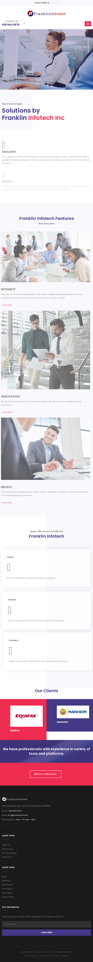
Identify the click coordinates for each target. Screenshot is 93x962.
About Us (6, 845)
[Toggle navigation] (88, 23)
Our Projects (7, 889)
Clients (12, 600)
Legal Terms (45, 956)
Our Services (7, 849)
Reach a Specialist (45, 774)
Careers (14, 640)
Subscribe (46, 932)
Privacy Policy (8, 897)
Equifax (14, 730)
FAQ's (55, 956)
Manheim (62, 722)
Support (65, 956)
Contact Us (7, 857)
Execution (9, 153)
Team (9, 557)
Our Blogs (6, 880)
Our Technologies (9, 853)
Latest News (7, 893)
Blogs (4, 876)
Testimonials (7, 885)
